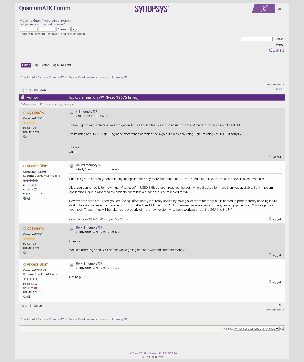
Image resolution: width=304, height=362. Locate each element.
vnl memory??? (86, 112)
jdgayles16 (35, 112)
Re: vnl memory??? (89, 165)
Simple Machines (168, 352)
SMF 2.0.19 (136, 352)
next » (280, 84)
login (54, 20)
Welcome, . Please (35, 20)
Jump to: (228, 328)
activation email (53, 24)
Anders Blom (37, 166)
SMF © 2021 (151, 352)
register (65, 20)
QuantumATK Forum (44, 8)
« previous (269, 84)
